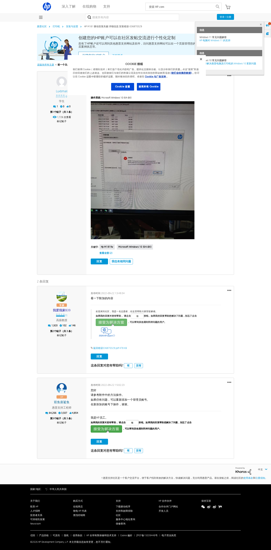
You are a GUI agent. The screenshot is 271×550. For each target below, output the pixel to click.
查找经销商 (79, 514)
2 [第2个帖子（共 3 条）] (53, 330)
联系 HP (34, 505)
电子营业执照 (169, 534)
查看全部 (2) (105, 253)
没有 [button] (138, 365)
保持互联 (206, 500)
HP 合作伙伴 (165, 500)
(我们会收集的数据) (181, 73)
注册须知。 (261, 477)
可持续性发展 (37, 518)
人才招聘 (35, 510)
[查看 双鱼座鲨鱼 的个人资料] (61, 401)
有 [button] (128, 365)
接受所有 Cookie (149, 86)
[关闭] (201, 59)
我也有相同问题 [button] (121, 261)
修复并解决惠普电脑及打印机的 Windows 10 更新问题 (227, 63)
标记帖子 (62, 121)
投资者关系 (36, 514)
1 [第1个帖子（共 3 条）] (53, 111)
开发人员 (163, 510)
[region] (137, 75)
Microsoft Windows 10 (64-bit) (134, 246)
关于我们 (35, 500)
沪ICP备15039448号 (147, 534)
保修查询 (120, 523)
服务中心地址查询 (125, 518)
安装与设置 (72, 26)
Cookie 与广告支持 (155, 76)
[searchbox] (179, 6)
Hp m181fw (107, 246)
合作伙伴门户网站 (168, 505)
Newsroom (35, 523)
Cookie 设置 (122, 86)
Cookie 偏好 (126, 534)
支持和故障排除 (124, 510)
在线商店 (78, 505)
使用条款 (248, 477)
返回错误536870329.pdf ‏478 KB (110, 347)
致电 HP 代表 (80, 510)
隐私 (66, 534)
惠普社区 (42, 26)
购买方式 (78, 500)
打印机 (56, 26)
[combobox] (132, 17)
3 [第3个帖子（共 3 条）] (53, 417)
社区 (118, 514)
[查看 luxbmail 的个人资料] (61, 91)
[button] (229, 75)
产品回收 (44, 534)
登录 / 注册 (225, 16)
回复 (99, 261)
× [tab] (260, 24)
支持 (118, 500)
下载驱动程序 (123, 505)
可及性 (56, 534)
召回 (32, 534)
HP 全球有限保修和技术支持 (101, 534)
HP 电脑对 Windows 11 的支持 (214, 40)
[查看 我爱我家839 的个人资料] (61, 310)
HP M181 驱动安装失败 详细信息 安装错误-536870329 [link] (113, 26)
